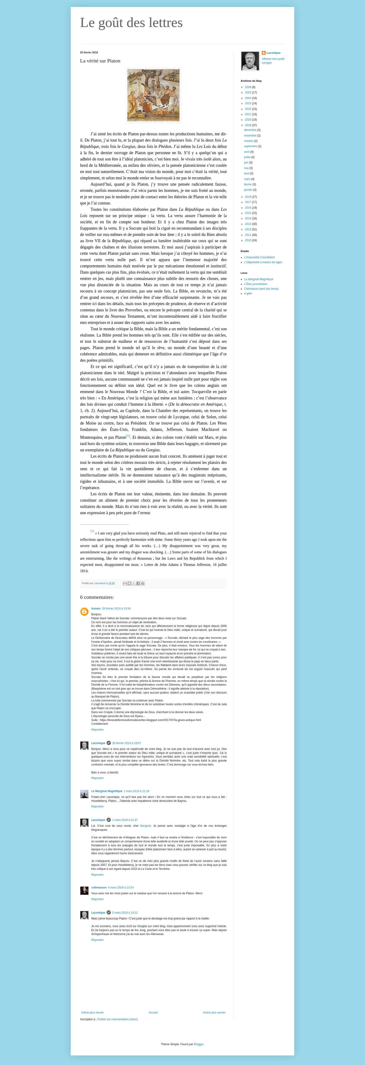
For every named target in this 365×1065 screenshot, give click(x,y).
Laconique (98, 743)
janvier (248, 189)
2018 (248, 196)
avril (247, 173)
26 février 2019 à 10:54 (116, 608)
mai (246, 168)
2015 (248, 213)
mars (247, 179)
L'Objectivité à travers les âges (263, 262)
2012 (248, 229)
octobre (249, 141)
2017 (248, 202)
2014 (248, 218)
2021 (248, 114)
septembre (251, 146)
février (248, 184)
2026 (248, 87)
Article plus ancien (214, 1012)
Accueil (153, 1012)
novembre (250, 135)
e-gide (248, 293)
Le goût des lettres (131, 22)
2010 (248, 240)
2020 (248, 119)
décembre (250, 130)
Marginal (145, 825)
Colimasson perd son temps (261, 288)
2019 (248, 125)
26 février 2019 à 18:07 (126, 743)
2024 (248, 98)
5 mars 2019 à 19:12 (125, 912)
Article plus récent (92, 1012)
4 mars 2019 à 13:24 (121, 887)
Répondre (97, 729)
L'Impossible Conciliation (259, 257)
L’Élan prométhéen (255, 284)
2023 (248, 103)
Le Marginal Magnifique (106, 791)
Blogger (198, 1044)
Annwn (96, 608)
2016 (248, 207)
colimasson (99, 887)
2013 (248, 224)
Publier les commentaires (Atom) (118, 1019)
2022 (248, 109)
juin (246, 162)
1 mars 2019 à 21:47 (125, 820)
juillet (247, 157)
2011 (248, 235)
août (247, 151)
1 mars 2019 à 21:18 (136, 791)
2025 (248, 92)
